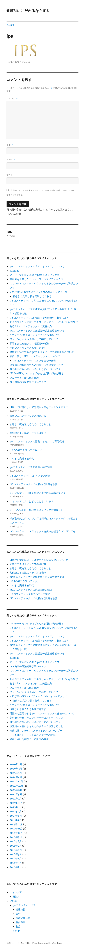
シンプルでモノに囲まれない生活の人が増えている (38, 492)
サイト (10, 174)
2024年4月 (16, 777)
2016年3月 (16, 862)
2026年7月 (16, 764)
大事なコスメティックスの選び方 (28, 415)
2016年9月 (16, 837)
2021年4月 (16, 811)
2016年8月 (16, 841)
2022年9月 (16, 790)
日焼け (16, 896)
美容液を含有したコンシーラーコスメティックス (36, 279)
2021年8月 (16, 807)
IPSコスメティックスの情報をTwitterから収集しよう (39, 317)
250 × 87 (26, 62)
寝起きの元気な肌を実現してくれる (32, 296)
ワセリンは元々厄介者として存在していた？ (34, 339)
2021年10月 (16, 802)
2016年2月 (16, 867)
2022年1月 (16, 798)
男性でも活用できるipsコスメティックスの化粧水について (42, 351)
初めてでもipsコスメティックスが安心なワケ (34, 334)
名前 (10, 144)
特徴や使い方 (23, 917)
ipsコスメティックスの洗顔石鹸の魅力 (31, 467)
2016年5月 (16, 854)
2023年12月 (16, 781)
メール (11, 159)
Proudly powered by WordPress (47, 943)
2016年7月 (16, 845)
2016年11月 (16, 828)
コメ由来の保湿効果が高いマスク (28, 381)
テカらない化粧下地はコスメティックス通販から (36, 509)
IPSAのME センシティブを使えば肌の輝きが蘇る (37, 373)
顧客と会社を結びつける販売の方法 (29, 343)
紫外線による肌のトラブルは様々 (28, 432)
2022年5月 (16, 794)
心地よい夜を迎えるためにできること (30, 424)
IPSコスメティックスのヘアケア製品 (30, 475)
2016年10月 (16, 832)
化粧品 (13, 900)
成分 (18, 913)
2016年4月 (16, 858)
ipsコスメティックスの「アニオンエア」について (37, 266)
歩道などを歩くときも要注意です (28, 347)
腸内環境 (20, 922)
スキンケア (16, 892)
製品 (18, 926)
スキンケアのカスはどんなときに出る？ (31, 501)
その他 (16, 930)
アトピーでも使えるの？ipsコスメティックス (34, 274)
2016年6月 (16, 849)
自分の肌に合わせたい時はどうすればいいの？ (35, 369)
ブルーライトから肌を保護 (24, 377)
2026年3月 (16, 768)
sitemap (14, 270)
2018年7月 (15, 819)
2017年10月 (16, 824)
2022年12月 (16, 785)
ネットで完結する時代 (22, 458)
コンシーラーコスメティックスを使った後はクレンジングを (42, 531)
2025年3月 (16, 772)
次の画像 (10, 25)
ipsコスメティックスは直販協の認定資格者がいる (37, 330)
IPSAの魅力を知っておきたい (26, 449)
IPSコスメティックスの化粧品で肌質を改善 (33, 484)
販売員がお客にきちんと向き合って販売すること (36, 364)
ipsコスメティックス (24, 905)
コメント (12, 98)
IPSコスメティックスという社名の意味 (34, 360)
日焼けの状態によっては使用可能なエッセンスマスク (39, 407)
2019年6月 (16, 815)
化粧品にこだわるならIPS (28, 11)
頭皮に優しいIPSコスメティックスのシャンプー (36, 356)
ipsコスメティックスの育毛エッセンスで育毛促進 (37, 441)
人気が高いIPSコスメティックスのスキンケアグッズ (38, 292)
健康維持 (20, 909)
